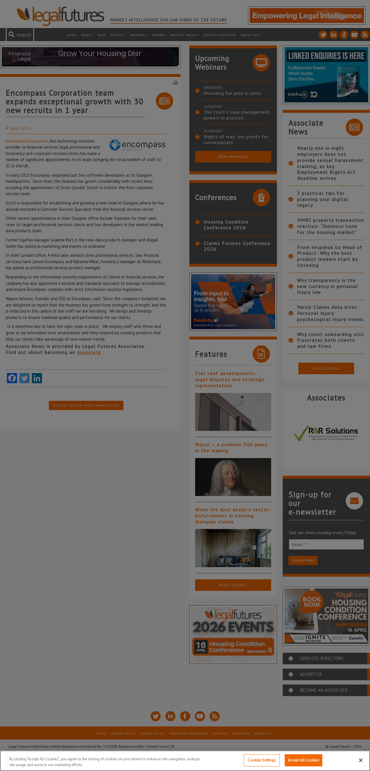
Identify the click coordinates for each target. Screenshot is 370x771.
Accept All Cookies (303, 760)
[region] (185, 760)
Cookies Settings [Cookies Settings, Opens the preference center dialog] (261, 760)
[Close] (360, 760)
